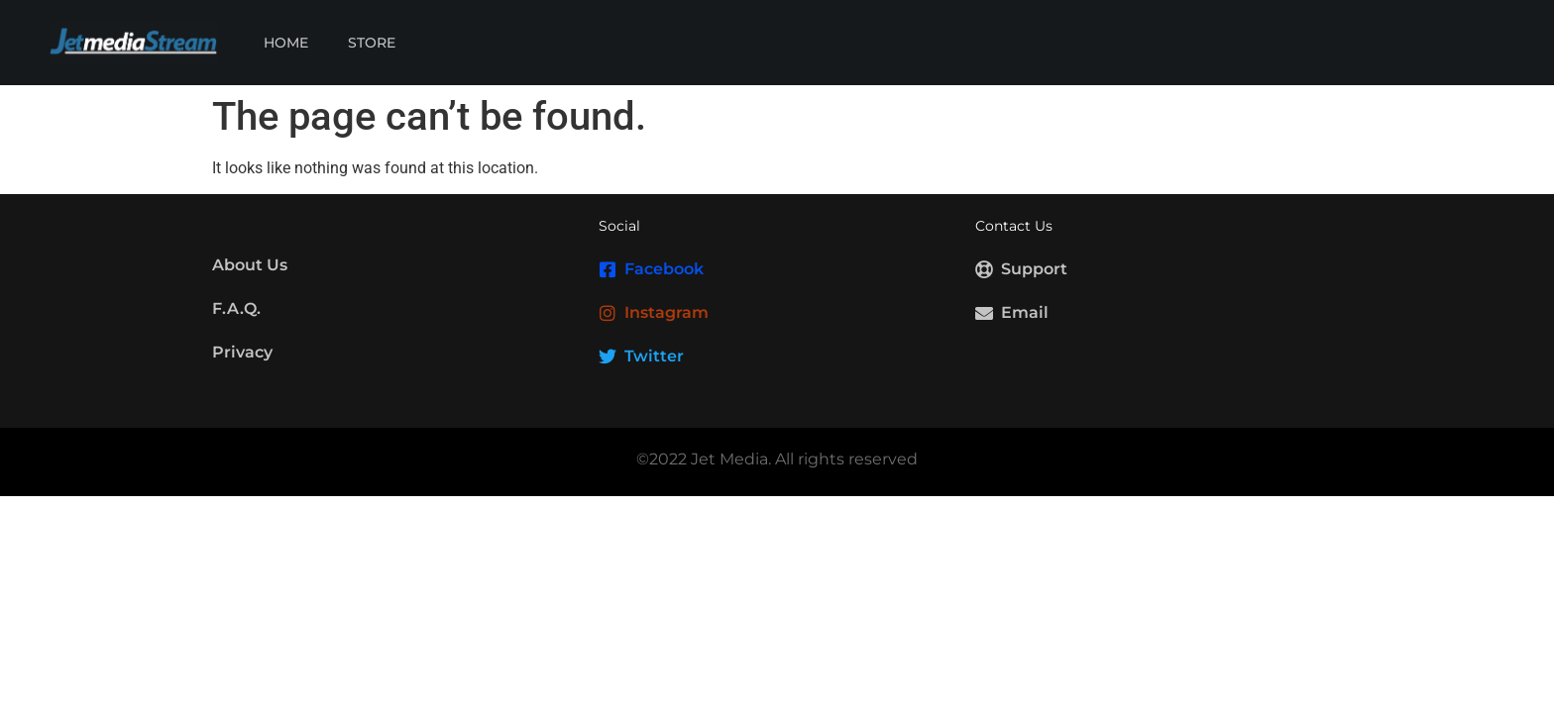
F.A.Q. (236, 308)
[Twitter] (607, 356)
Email (1025, 312)
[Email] (984, 313)
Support (1034, 268)
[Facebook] (607, 269)
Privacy (242, 352)
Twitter (654, 356)
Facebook (664, 268)
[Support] (984, 269)
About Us (249, 264)
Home (286, 42)
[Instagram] (607, 313)
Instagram (666, 312)
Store (371, 42)
